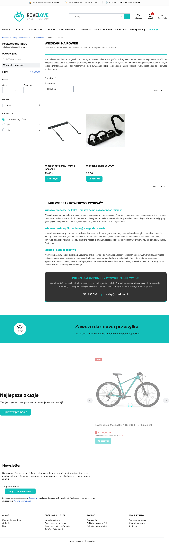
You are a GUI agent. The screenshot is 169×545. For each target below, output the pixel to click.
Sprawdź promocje (15, 411)
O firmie (6, 523)
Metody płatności (53, 520)
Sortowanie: (50, 83)
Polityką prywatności (22, 501)
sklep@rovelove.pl (117, 294)
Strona (156, 90)
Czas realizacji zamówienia (57, 526)
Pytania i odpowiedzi (97, 526)
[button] (127, 16)
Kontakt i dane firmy (11, 520)
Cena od (6, 85)
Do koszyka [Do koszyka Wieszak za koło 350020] (94, 178)
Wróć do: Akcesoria (11, 59)
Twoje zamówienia (137, 520)
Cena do (28, 85)
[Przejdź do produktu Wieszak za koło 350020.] (105, 130)
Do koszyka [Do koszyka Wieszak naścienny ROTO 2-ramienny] (53, 178)
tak (8, 124)
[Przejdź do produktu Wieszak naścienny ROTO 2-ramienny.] (64, 130)
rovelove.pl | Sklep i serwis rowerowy (17, 37)
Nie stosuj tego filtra (16, 119)
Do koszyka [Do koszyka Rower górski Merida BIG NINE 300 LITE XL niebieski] (103, 441)
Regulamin (33, 498)
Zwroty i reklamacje (54, 529)
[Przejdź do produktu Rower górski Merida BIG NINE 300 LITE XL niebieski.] (128, 389)
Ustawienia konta (137, 523)
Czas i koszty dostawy (55, 523)
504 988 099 (90, 294)
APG (9, 105)
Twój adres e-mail (10, 486)
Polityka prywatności (97, 523)
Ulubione (133, 526)
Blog (4, 526)
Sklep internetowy (81, 541)
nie (8, 130)
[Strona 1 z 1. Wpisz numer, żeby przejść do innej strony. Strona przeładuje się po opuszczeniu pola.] (161, 90)
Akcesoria (40, 37)
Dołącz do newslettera (20, 491)
